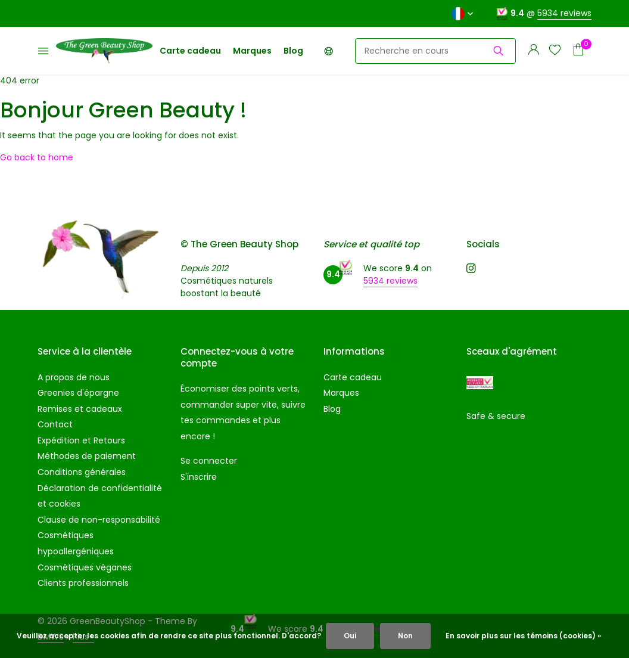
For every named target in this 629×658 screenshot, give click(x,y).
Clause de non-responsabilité (99, 520)
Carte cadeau (190, 51)
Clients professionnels (83, 583)
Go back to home (36, 157)
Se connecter (208, 461)
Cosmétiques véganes (85, 567)
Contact (55, 424)
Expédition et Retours (81, 440)
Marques (252, 51)
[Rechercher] (435, 51)
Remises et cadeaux (80, 409)
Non (405, 636)
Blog (293, 51)
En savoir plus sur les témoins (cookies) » (523, 636)
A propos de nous (74, 377)
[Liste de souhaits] (555, 51)
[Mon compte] (533, 51)
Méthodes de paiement (87, 456)
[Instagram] (471, 269)
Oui (350, 636)
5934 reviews (564, 13)
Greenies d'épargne (78, 393)
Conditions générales (82, 472)
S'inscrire (198, 477)
